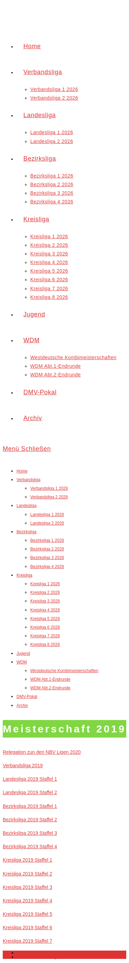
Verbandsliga (28, 479)
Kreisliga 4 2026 (45, 610)
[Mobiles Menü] (27, 448)
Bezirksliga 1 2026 (47, 540)
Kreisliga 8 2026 (45, 644)
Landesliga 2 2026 (47, 523)
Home (22, 471)
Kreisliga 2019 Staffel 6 (27, 927)
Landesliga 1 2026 (47, 514)
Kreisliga (24, 575)
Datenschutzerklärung (37, 956)
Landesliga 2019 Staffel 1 (30, 779)
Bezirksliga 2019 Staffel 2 (30, 819)
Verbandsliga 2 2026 (49, 497)
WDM (22, 662)
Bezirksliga (26, 531)
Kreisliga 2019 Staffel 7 (27, 941)
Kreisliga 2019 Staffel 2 (27, 873)
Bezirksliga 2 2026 (47, 549)
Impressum (27, 952)
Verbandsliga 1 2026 (49, 488)
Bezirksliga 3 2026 (47, 557)
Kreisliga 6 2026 (45, 627)
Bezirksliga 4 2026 (47, 566)
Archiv (22, 705)
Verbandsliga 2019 (23, 765)
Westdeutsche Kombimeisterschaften (64, 670)
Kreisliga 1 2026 (45, 583)
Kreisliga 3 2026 (45, 601)
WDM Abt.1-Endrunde (50, 679)
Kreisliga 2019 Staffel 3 (27, 887)
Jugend (23, 653)
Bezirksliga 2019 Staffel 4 (30, 846)
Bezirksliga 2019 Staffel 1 (30, 806)
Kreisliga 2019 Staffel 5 (27, 914)
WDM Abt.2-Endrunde (50, 688)
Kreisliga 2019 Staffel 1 (27, 860)
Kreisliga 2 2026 (45, 592)
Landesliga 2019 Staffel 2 (30, 792)
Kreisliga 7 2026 (45, 635)
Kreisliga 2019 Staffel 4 (27, 900)
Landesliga (26, 505)
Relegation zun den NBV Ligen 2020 (42, 752)
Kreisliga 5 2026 (45, 618)
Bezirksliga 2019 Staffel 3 (30, 833)
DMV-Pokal (27, 696)
